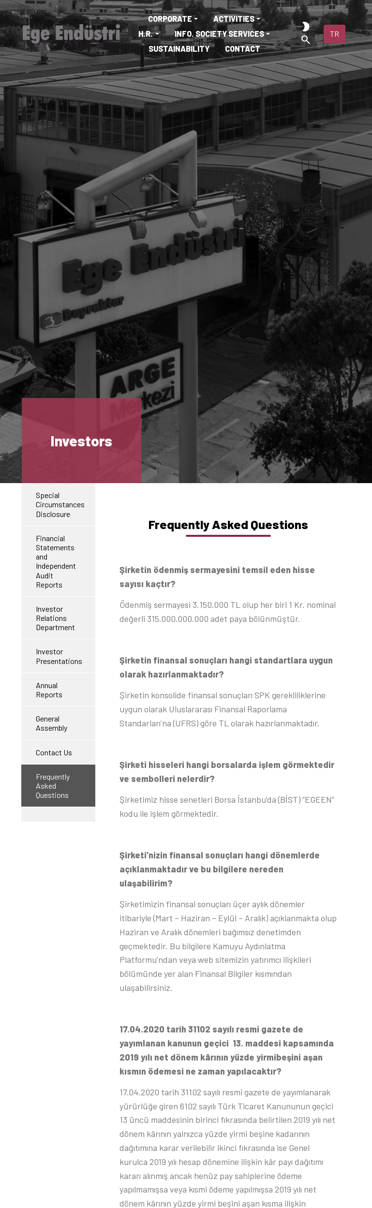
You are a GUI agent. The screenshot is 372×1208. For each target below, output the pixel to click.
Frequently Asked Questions (53, 785)
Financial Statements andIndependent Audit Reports (56, 561)
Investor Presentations (59, 656)
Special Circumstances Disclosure (60, 504)
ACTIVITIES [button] (233, 18)
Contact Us (54, 752)
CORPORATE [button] (170, 18)
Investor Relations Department (55, 618)
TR (334, 33)
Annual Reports (49, 689)
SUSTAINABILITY (179, 48)
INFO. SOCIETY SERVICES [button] (219, 33)
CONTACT (242, 48)
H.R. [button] (145, 33)
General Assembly (51, 723)
